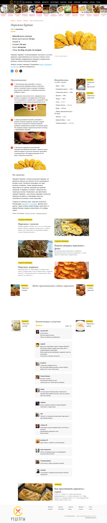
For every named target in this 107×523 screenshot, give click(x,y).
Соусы (92, 2)
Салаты (85, 2)
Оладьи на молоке (61, 15)
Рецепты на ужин (30, 213)
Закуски (63, 2)
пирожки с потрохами (29, 204)
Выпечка (29, 2)
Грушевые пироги (3, 15)
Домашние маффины (96, 15)
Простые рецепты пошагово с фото (18, 513)
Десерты (45, 2)
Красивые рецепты (41, 213)
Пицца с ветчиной (10, 15)
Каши (70, 2)
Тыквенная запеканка (75, 15)
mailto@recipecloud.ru (90, 517)
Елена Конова (19, 29)
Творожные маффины (32, 15)
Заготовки (54, 2)
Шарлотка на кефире (25, 15)
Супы (98, 2)
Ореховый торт (103, 15)
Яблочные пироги (46, 15)
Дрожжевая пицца (18, 15)
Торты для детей (82, 15)
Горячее (37, 2)
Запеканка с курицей (39, 15)
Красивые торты (68, 15)
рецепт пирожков (22, 36)
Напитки (77, 2)
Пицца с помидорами (53, 15)
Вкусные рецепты (89, 15)
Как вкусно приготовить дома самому (17, 2)
